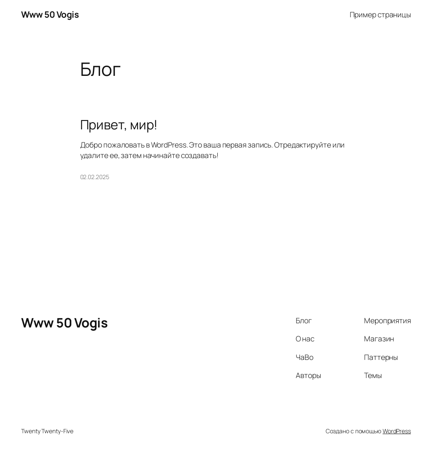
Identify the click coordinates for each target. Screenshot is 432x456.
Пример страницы (380, 14)
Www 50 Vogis (49, 14)
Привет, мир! (119, 124)
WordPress (397, 431)
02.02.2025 (94, 177)
